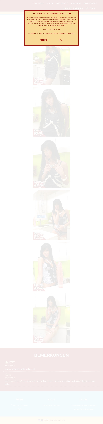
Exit (61, 40)
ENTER (43, 40)
